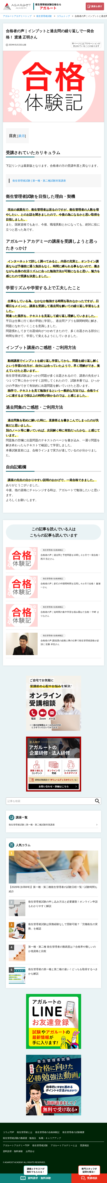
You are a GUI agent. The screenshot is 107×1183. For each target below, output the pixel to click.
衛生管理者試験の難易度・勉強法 (19, 1138)
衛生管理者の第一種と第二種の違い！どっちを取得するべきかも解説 (63, 971)
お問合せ (30, 1151)
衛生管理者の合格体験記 (47, 1132)
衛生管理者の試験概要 (73, 1132)
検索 (96, 801)
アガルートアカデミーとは (64, 1145)
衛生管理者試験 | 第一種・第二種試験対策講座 (39, 180)
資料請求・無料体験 (13, 1151)
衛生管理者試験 (40, 1145)
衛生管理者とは (24, 1132)
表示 (21, 136)
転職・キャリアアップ (50, 1138)
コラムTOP (8, 1132)
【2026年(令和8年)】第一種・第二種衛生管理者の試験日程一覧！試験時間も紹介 (53, 889)
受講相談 (84, 1145)
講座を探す (96, 6)
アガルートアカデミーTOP (16, 1145)
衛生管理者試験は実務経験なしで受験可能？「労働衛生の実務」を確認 (63, 926)
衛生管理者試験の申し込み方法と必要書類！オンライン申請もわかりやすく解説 (63, 903)
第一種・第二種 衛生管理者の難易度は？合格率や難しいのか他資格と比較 (62, 949)
